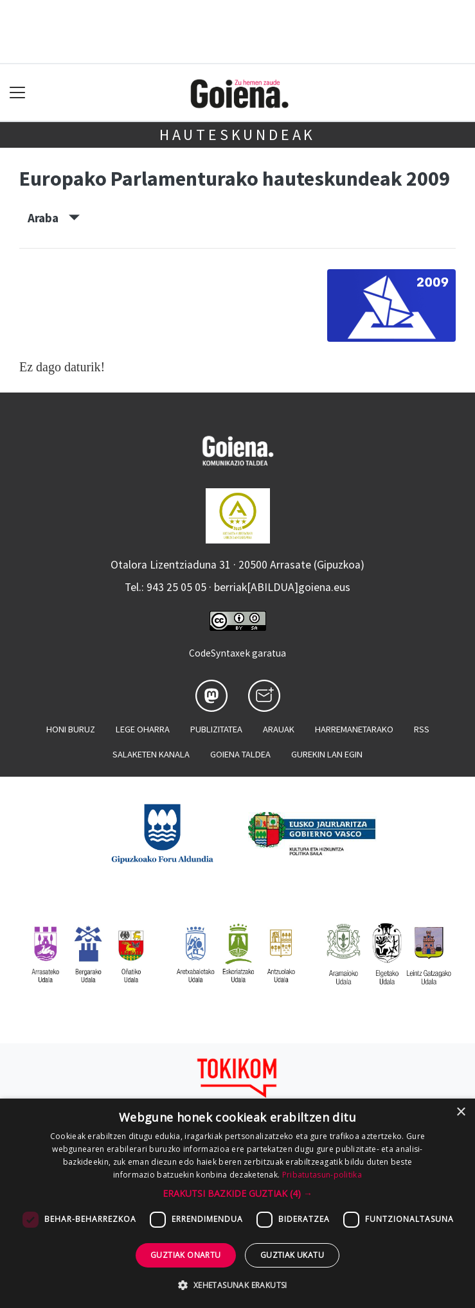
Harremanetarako (354, 729)
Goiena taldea (240, 754)
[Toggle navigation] (17, 93)
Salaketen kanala (151, 754)
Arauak (278, 729)
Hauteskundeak (237, 135)
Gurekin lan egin (327, 754)
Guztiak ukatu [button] (292, 1255)
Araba (54, 217)
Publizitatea (216, 729)
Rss (421, 729)
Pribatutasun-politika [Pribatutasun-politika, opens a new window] (322, 1174)
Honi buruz (70, 729)
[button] (237, 1193)
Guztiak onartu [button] (185, 1255)
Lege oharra (143, 729)
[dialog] (237, 1203)
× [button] (460, 1112)
